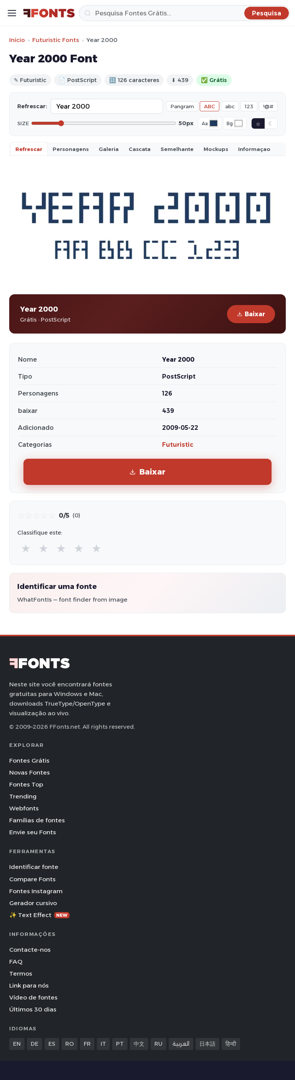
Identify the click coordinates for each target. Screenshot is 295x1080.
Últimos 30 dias (32, 1009)
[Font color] (213, 123)
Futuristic (177, 444)
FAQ (15, 961)
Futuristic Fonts (55, 40)
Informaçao (254, 149)
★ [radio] (26, 548)
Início (17, 40)
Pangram (182, 106)
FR (87, 1043)
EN (17, 1043)
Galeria (109, 149)
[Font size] (103, 123)
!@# (268, 106)
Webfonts (24, 808)
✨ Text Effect (39, 915)
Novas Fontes (29, 772)
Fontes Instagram (36, 891)
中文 (139, 1043)
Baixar (251, 314)
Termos (20, 973)
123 (249, 106)
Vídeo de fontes (33, 997)
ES (51, 1043)
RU (158, 1043)
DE (34, 1043)
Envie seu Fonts (32, 832)
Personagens (71, 149)
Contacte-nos (30, 949)
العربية (180, 1043)
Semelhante (177, 149)
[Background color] (238, 123)
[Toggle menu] (12, 13)
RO (69, 1043)
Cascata (140, 149)
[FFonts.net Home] (49, 13)
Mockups (216, 149)
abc (230, 106)
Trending (22, 796)
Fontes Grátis (29, 760)
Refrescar (28, 149)
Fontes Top (26, 784)
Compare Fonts (32, 879)
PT (120, 1043)
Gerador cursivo (33, 903)
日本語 (207, 1043)
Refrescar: (32, 106)
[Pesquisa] (184, 13)
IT (103, 1043)
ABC (209, 106)
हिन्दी (230, 1043)
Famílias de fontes (37, 820)
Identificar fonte (33, 866)
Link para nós (29, 985)
